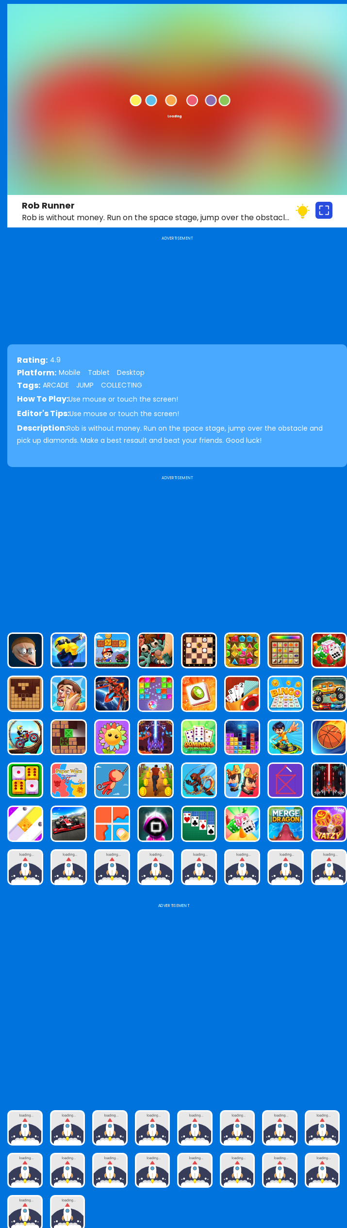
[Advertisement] (177, 550)
